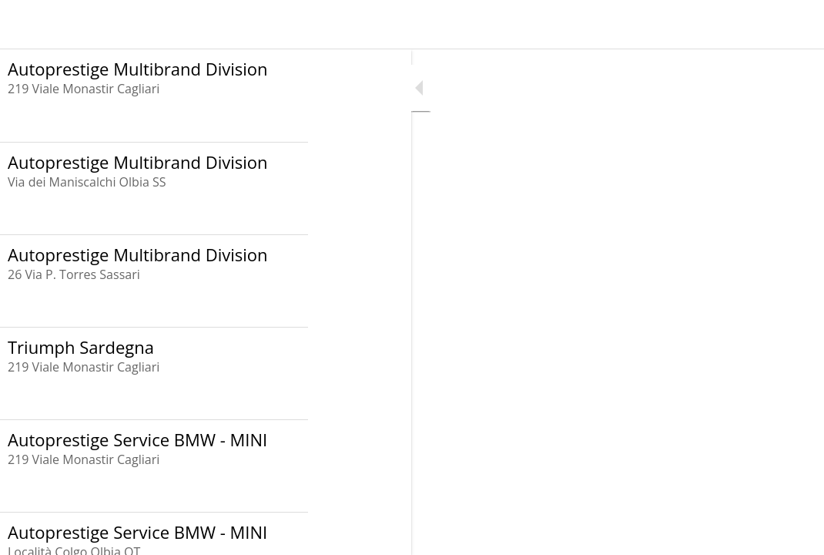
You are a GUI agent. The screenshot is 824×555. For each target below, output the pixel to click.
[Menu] (24, 24)
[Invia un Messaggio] (799, 24)
